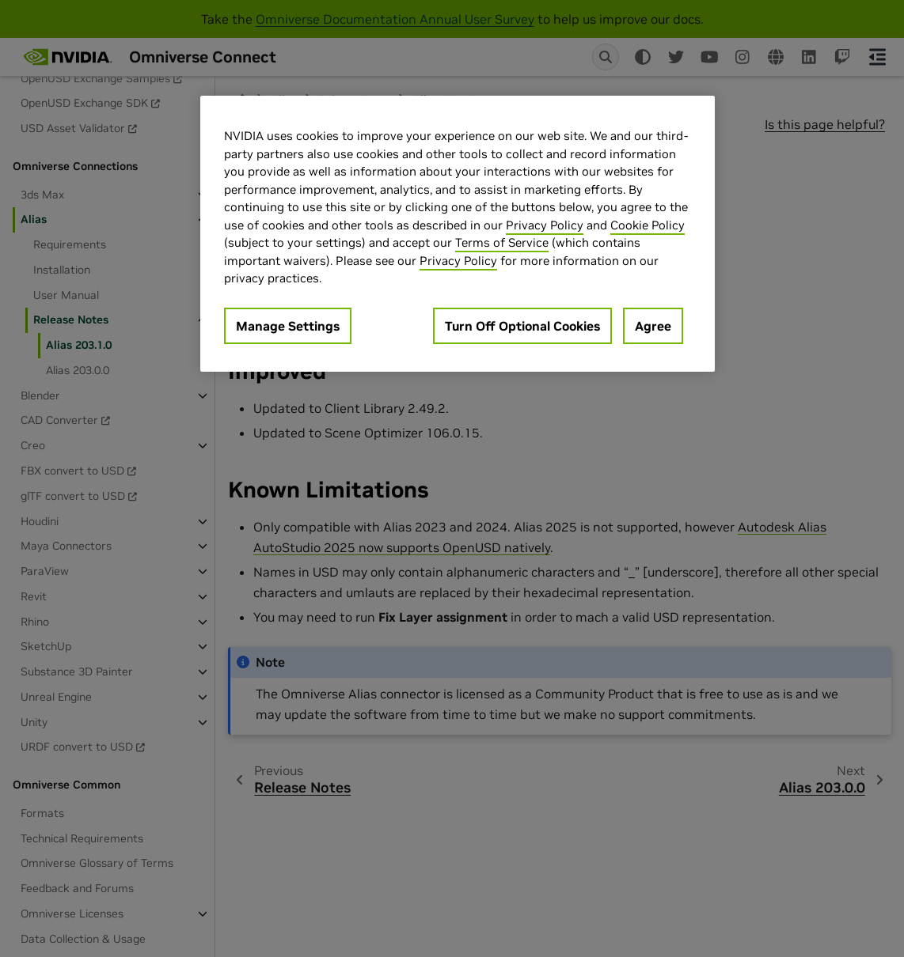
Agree (653, 326)
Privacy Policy (544, 225)
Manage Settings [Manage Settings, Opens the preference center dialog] (288, 326)
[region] (457, 234)
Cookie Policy (647, 225)
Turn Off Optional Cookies (522, 326)
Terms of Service (502, 242)
